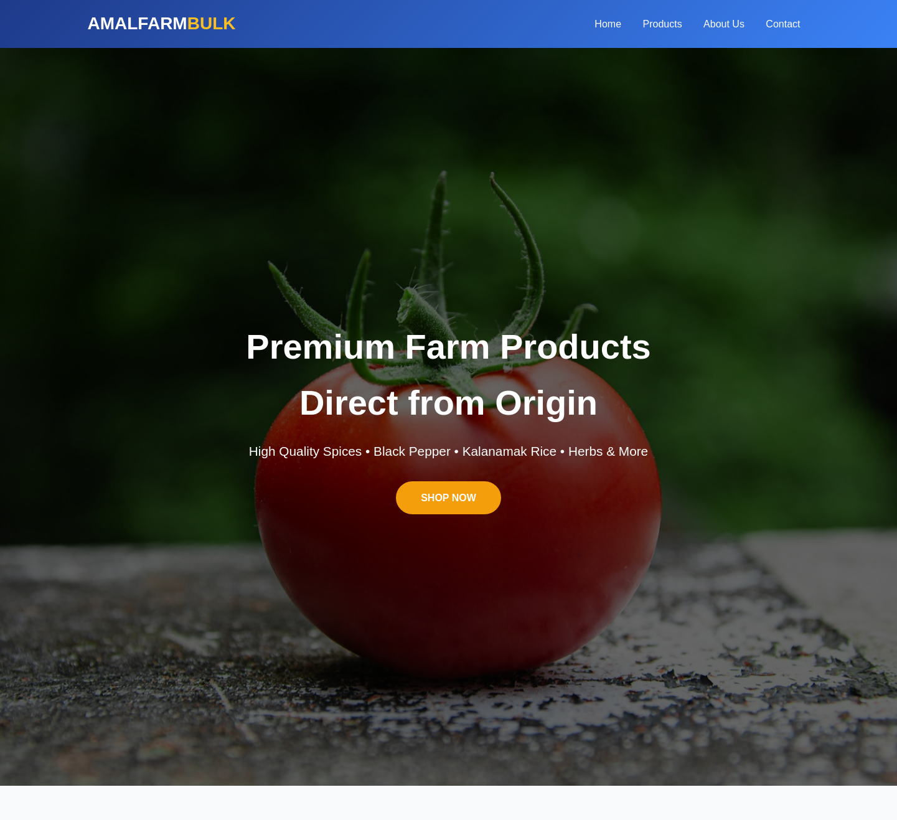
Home (607, 24)
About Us (723, 24)
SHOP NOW (448, 497)
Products (662, 24)
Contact (783, 24)
